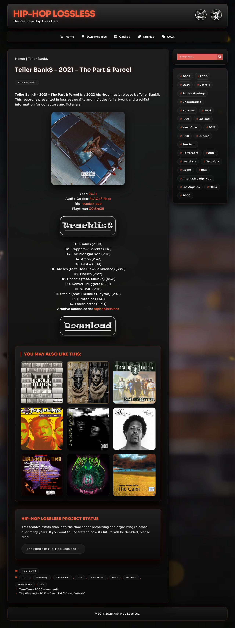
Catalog (122, 37)
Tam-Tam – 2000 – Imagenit (38, 589)
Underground (191, 102)
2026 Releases (94, 37)
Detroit (203, 84)
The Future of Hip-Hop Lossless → (53, 549)
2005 (185, 76)
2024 (185, 84)
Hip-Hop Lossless (55, 13)
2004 (212, 187)
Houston (187, 110)
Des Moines (62, 577)
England (203, 119)
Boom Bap (42, 577)
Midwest (131, 577)
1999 (184, 119)
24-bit (185, 170)
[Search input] (198, 57)
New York (211, 161)
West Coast (189, 127)
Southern (188, 144)
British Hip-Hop (192, 93)
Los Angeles (190, 187)
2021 (25, 577)
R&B (203, 170)
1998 (184, 135)
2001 (211, 153)
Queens (202, 135)
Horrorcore (97, 577)
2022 (211, 127)
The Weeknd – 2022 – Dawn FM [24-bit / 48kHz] (52, 593)
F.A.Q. (168, 37)
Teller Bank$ (38, 59)
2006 (203, 76)
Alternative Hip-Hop (195, 178)
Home (67, 37)
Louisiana (188, 161)
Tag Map (146, 37)
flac (80, 577)
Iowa (115, 577)
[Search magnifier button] (220, 57)
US (42, 584)
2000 (185, 195)
